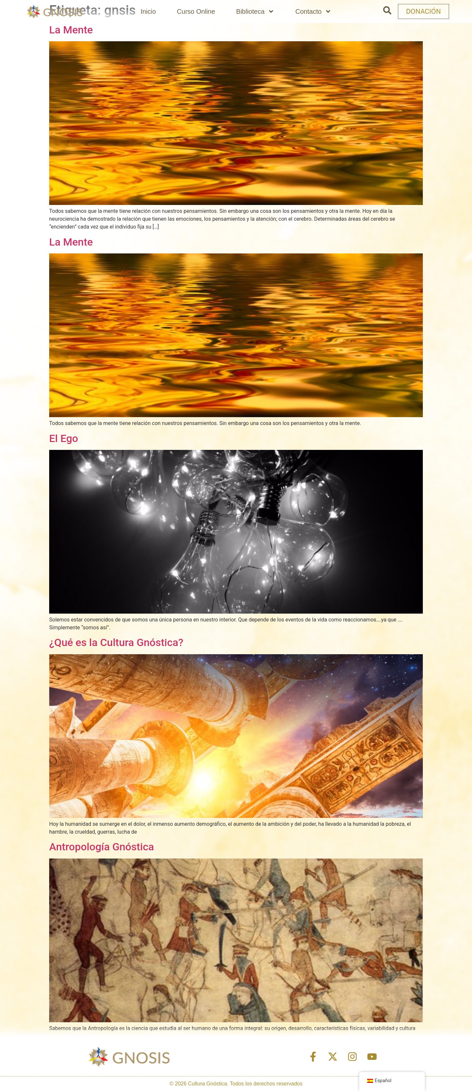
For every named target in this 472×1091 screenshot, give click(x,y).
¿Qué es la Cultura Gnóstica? (116, 642)
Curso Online (196, 11)
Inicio (148, 11)
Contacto (313, 11)
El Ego (63, 438)
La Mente (71, 30)
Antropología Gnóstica (101, 847)
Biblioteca (255, 11)
